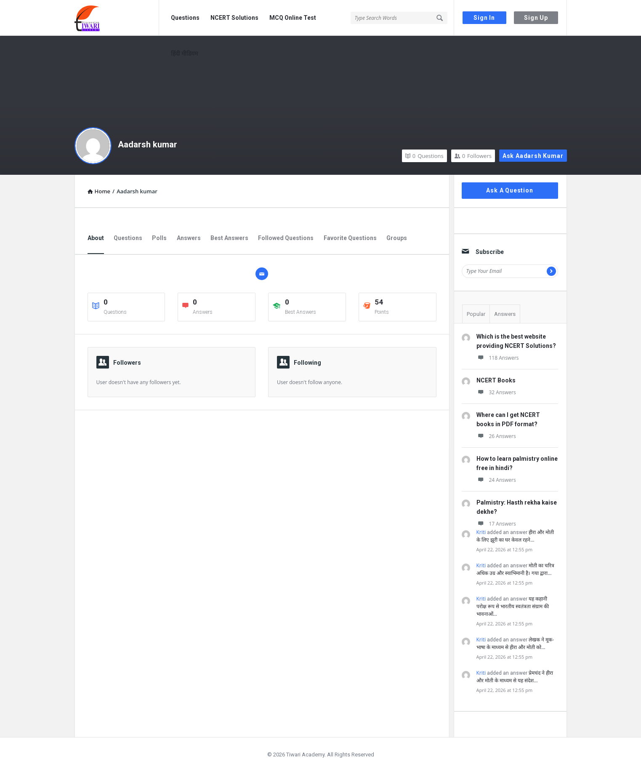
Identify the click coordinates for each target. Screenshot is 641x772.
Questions (185, 17)
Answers (189, 238)
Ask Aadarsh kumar (533, 155)
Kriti (481, 532)
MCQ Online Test (292, 17)
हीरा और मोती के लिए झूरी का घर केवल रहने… (515, 536)
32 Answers (496, 392)
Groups (396, 238)
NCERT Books (496, 380)
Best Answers (229, 238)
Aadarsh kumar (147, 144)
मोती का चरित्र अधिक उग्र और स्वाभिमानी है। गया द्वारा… (515, 569)
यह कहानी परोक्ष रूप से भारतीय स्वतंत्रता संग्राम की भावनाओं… (512, 606)
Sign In (484, 17)
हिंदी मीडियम (184, 53)
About (96, 238)
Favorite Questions (350, 238)
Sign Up (536, 17)
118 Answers (497, 357)
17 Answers (496, 523)
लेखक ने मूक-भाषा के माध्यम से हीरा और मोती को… (515, 643)
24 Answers (496, 480)
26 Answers (496, 436)
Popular (476, 314)
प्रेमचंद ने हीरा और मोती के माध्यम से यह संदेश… (514, 676)
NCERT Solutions (234, 17)
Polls (159, 238)
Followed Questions (286, 238)
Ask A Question (509, 190)
